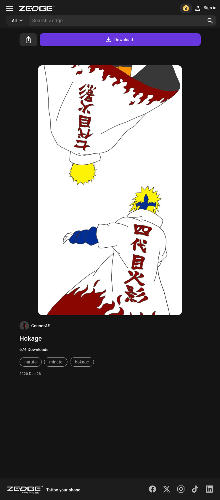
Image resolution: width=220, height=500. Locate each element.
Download (119, 39)
